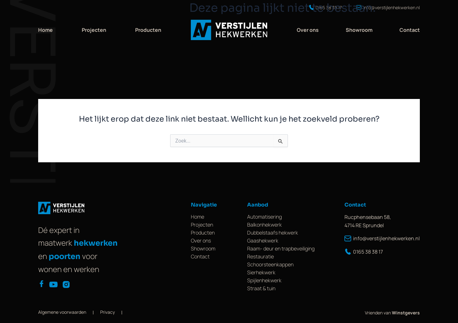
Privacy (107, 312)
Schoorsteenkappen (270, 264)
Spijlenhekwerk (264, 280)
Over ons (308, 29)
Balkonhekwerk (264, 224)
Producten (148, 29)
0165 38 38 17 (363, 251)
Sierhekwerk (261, 272)
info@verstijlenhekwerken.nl (382, 238)
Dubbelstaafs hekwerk (272, 232)
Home (45, 29)
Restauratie (260, 256)
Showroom (359, 29)
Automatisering (264, 216)
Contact (409, 29)
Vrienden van (392, 313)
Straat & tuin (261, 288)
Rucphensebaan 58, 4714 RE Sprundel (367, 221)
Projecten (94, 29)
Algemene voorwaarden (62, 312)
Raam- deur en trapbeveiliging (281, 248)
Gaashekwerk (262, 240)
